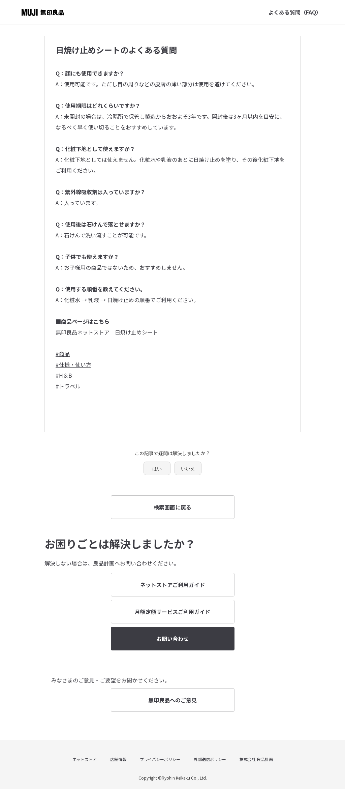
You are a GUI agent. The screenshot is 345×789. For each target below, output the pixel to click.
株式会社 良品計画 (256, 759)
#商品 (63, 354)
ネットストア (84, 759)
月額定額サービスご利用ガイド (172, 612)
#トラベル (68, 386)
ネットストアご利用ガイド (172, 585)
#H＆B (64, 375)
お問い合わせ (172, 639)
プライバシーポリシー (160, 759)
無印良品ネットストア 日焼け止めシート (107, 332)
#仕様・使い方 (73, 364)
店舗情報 (118, 759)
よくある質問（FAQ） (294, 12)
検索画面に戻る (172, 507)
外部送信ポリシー (210, 759)
